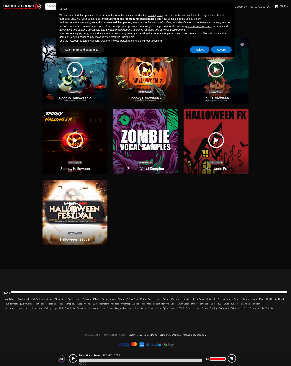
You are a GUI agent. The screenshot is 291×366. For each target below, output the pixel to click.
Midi (61, 308)
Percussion (92, 308)
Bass (143, 303)
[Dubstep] (86, 299)
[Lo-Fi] (217, 299)
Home (12, 308)
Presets (110, 308)
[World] (87, 303)
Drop (173, 303)
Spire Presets (169, 308)
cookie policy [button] (193, 18)
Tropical (213, 308)
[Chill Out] (35, 299)
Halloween (75, 91)
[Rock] (269, 299)
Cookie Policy (150, 334)
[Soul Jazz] (279, 299)
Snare (158, 308)
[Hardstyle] (186, 299)
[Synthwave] (26, 303)
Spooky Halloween (75, 168)
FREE (218, 303)
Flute (212, 303)
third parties (124, 22)
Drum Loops (183, 303)
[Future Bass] (132, 299)
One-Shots (70, 308)
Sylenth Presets (193, 308)
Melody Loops (51, 308)
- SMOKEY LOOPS (99, 355)
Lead (40, 308)
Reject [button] (200, 49)
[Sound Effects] (11, 303)
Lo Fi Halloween (216, 98)
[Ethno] (121, 299)
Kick (34, 308)
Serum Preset (147, 308)
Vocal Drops (250, 308)
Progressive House (124, 308)
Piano (102, 308)
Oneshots (81, 308)
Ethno (194, 303)
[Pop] (261, 299)
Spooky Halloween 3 (75, 98)
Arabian (136, 303)
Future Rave (228, 303)
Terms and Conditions (170, 334)
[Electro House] (108, 299)
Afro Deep (125, 303)
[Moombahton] (250, 299)
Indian (27, 308)
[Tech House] (40, 303)
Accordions (104, 303)
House (20, 308)
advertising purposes (199, 26)
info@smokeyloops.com (194, 334)
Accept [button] (221, 49)
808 (95, 303)
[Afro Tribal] (9, 299)
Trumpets (224, 308)
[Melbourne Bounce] (231, 299)
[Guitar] (165, 299)
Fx (237, 303)
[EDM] (96, 299)
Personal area (260, 6)
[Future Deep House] (150, 299)
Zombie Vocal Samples (145, 168)
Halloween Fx (216, 168)
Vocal (240, 308)
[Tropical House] (74, 303)
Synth (205, 308)
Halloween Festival (75, 239)
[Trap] (61, 303)
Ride (137, 308)
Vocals (261, 308)
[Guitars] (175, 299)
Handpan (256, 303)
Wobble (269, 308)
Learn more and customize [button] (81, 49)
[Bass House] (23, 299)
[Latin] (209, 299)
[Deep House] (73, 299)
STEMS (180, 308)
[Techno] (52, 303)
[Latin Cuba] (199, 299)
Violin (233, 308)
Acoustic (115, 303)
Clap (149, 303)
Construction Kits (161, 303)
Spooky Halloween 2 (145, 98)
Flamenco (203, 303)
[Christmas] (47, 299)
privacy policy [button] (155, 15)
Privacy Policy (135, 334)
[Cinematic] (59, 299)
